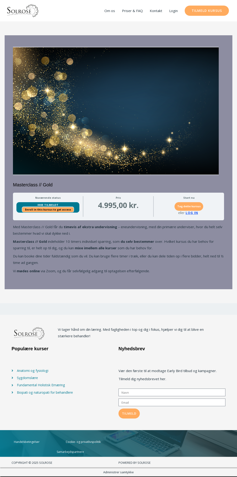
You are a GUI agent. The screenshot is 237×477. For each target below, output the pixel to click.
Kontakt (156, 11)
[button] (207, 11)
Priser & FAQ (132, 11)
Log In (192, 213)
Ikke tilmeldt (48, 205)
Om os (109, 11)
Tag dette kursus (189, 207)
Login (173, 11)
